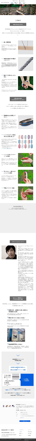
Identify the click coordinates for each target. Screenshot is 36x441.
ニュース (29, 429)
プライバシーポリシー (4, 439)
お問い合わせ (30, 431)
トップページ (21, 429)
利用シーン (21, 433)
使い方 (20, 435)
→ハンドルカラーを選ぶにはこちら (7, 148)
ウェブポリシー (11, 439)
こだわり (20, 431)
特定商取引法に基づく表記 (17, 439)
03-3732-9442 (6, 432)
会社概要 (29, 435)
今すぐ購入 (29, 433)
